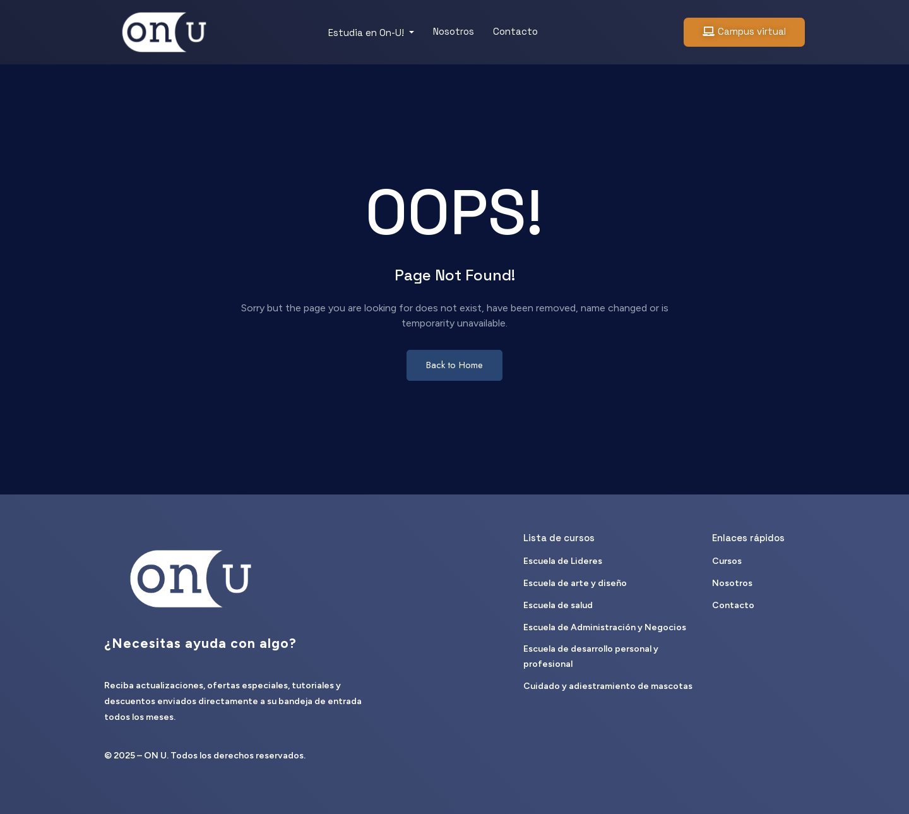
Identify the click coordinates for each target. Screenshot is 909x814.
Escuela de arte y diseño (575, 583)
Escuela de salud (558, 605)
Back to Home (454, 365)
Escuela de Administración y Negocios (604, 627)
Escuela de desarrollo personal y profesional (590, 656)
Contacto (515, 31)
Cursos (727, 561)
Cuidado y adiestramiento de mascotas (607, 686)
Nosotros (453, 31)
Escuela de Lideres (562, 561)
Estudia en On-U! (367, 33)
